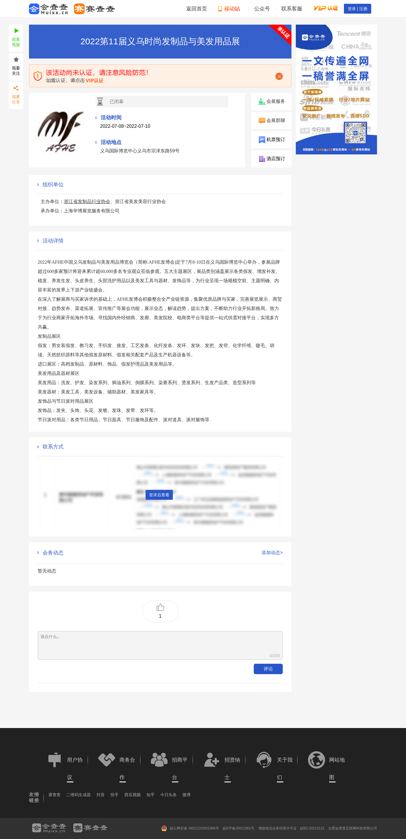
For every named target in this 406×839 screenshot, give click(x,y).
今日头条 (168, 794)
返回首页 (196, 9)
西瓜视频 (132, 794)
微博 (186, 794)
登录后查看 (159, 495)
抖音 (101, 794)
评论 (268, 668)
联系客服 (291, 9)
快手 (114, 794)
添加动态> (272, 552)
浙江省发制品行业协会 (87, 201)
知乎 (150, 794)
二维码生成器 (78, 794)
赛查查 (54, 794)
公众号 (262, 9)
